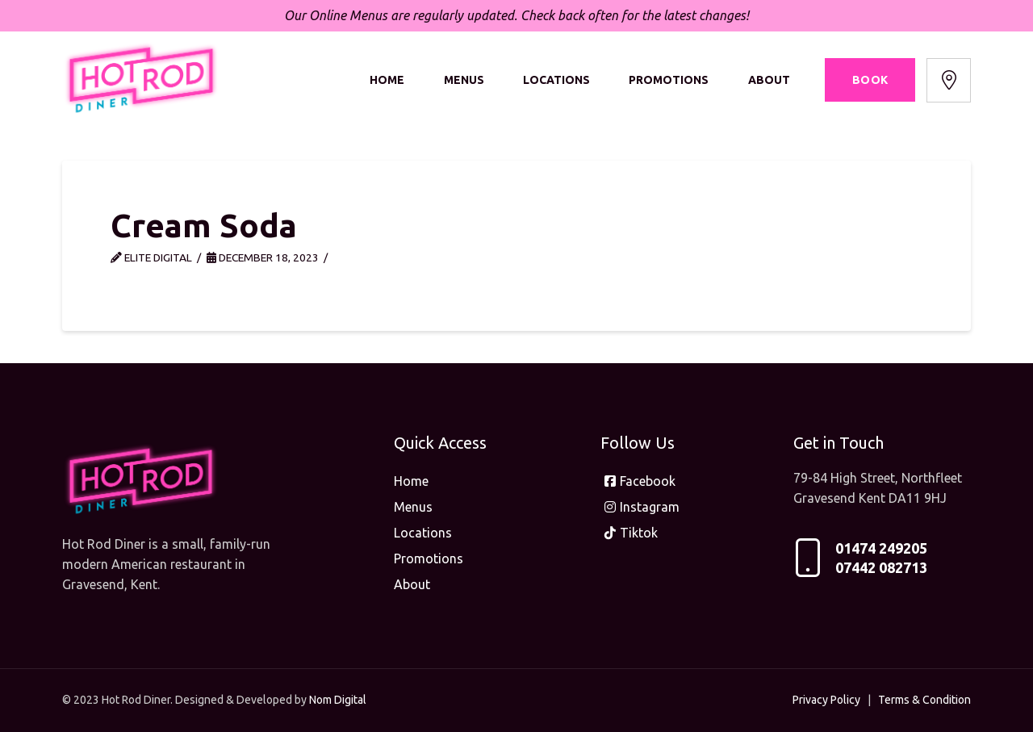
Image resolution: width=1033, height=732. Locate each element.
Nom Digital (337, 699)
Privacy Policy (826, 699)
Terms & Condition (924, 699)
